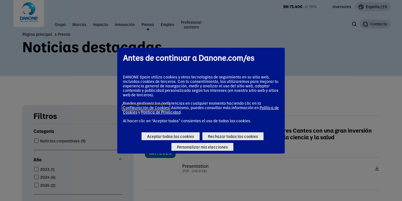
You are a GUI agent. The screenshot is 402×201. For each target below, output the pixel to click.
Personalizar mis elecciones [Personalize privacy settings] (202, 146)
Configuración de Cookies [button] (146, 107)
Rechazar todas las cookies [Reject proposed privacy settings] (233, 136)
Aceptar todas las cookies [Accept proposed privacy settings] (170, 136)
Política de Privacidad (161, 111)
